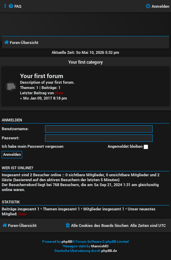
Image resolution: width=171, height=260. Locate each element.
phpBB (67, 241)
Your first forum (41, 76)
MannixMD (100, 246)
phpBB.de (109, 250)
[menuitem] (14, 6)
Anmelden (12, 120)
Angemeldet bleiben (128, 146)
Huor (59, 92)
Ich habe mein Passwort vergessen (32, 146)
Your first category (85, 62)
